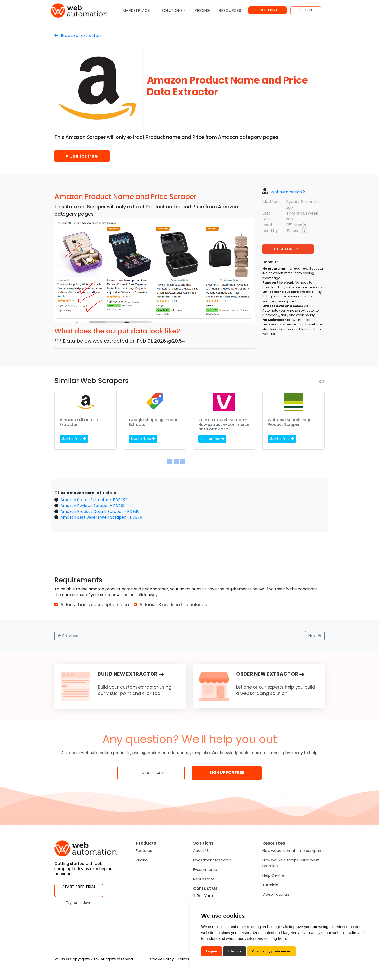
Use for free (82, 156)
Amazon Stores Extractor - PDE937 (93, 500)
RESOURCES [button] (230, 10)
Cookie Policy (162, 958)
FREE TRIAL (267, 10)
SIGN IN (305, 10)
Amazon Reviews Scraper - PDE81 (92, 505)
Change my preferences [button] (271, 951)
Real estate (204, 879)
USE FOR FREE (288, 249)
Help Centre (273, 875)
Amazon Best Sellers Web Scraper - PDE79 (101, 517)
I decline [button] (234, 951)
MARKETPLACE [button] (136, 10)
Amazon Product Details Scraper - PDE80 (100, 511)
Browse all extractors (78, 35)
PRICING (202, 10)
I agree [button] (211, 951)
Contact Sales (151, 773)
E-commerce (205, 869)
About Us (201, 850)
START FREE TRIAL (79, 887)
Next (314, 635)
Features (144, 850)
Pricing (142, 860)
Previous (68, 635)
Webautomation (288, 192)
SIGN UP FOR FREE (226, 772)
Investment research (212, 860)
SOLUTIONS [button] (172, 10)
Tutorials (270, 884)
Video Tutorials (275, 894)
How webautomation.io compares (293, 850)
